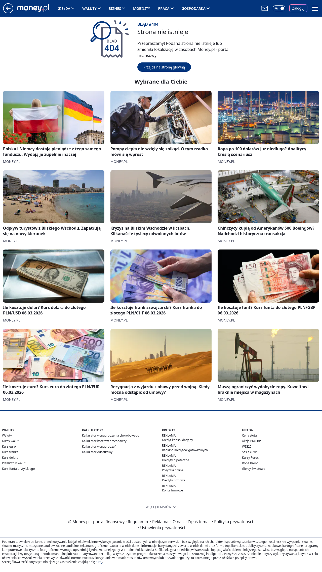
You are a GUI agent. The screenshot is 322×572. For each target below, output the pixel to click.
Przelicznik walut (13, 463)
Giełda (64, 8)
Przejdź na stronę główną (164, 67)
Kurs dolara (10, 457)
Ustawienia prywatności (161, 527)
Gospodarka (194, 8)
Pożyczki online (172, 470)
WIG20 (247, 446)
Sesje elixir (249, 452)
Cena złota (249, 435)
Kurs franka (10, 452)
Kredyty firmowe (173, 480)
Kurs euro (9, 446)
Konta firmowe (172, 490)
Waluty (89, 8)
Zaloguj (298, 8)
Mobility (141, 8)
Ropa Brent (250, 463)
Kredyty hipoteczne (175, 460)
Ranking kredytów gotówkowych (185, 450)
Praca (164, 8)
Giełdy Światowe (253, 469)
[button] (315, 8)
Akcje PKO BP (251, 441)
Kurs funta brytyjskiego (18, 469)
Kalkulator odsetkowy (97, 452)
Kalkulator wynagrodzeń (99, 446)
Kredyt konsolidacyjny (177, 440)
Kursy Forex (250, 457)
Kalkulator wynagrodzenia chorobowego (110, 435)
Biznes (115, 8)
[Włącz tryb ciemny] (279, 8)
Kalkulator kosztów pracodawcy (104, 441)
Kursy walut (10, 441)
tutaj (99, 562)
